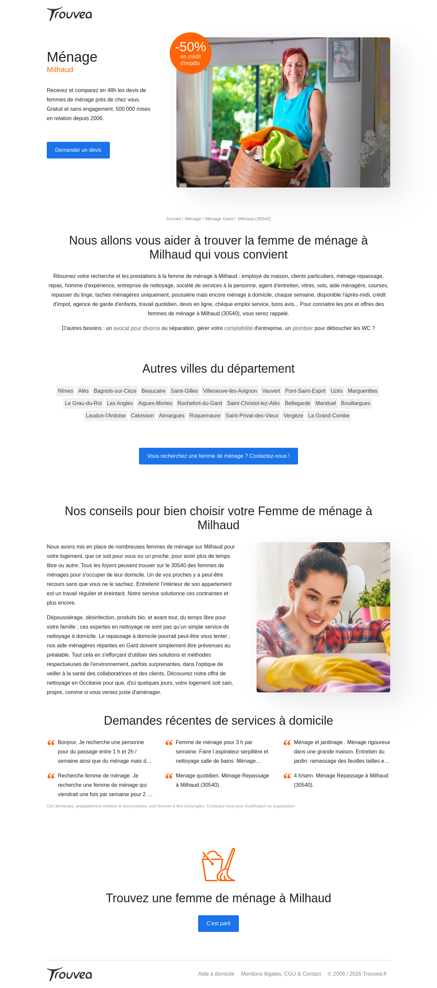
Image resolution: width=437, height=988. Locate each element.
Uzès (336, 391)
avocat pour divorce (137, 328)
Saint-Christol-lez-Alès (253, 403)
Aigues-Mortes (155, 403)
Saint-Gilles (184, 391)
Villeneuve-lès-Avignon (230, 391)
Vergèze (293, 415)
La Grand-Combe (328, 415)
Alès (83, 391)
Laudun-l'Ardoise (106, 415)
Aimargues (171, 415)
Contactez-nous (220, 806)
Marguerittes (363, 391)
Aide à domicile (216, 974)
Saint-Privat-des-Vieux (252, 415)
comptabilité (238, 328)
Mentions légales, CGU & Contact (281, 974)
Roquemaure (205, 415)
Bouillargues (356, 403)
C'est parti (218, 923)
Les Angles (120, 403)
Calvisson (142, 415)
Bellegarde (298, 403)
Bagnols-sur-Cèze (115, 391)
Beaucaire (154, 391)
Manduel (325, 403)
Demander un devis (78, 150)
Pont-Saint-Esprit (305, 391)
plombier (302, 328)
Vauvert (271, 391)
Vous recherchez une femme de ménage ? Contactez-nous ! (218, 456)
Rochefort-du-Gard (199, 403)
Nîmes (65, 391)
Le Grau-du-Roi (83, 403)
